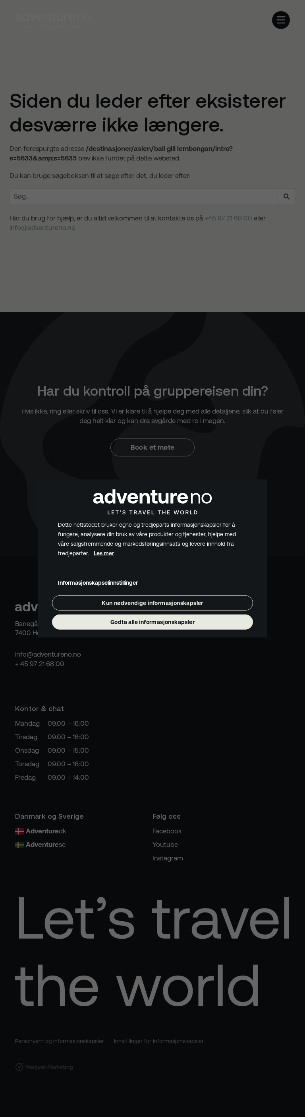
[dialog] (152, 558)
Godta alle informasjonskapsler (152, 622)
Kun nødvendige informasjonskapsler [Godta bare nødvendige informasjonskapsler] (152, 603)
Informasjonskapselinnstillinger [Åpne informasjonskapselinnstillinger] (98, 582)
